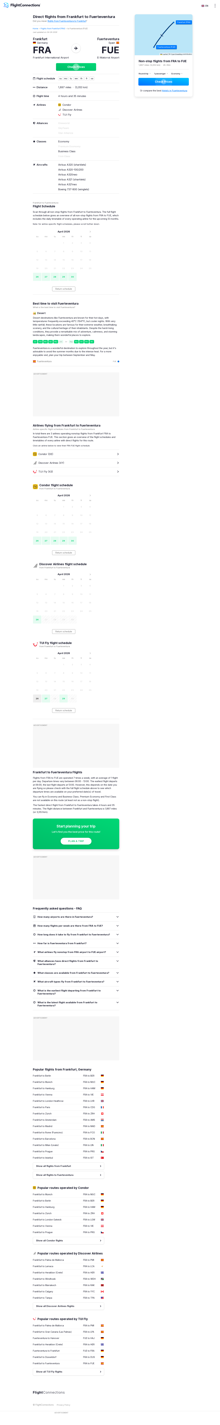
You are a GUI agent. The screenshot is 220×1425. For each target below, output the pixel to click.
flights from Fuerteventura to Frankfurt (67, 21)
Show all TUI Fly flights (49, 1371)
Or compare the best (163, 90)
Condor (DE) (43, 454)
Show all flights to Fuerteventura (54, 1174)
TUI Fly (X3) (43, 472)
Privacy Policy (63, 1405)
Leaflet (164, 54)
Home (35, 28)
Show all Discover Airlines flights (55, 1306)
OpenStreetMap (177, 54)
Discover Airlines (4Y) (48, 463)
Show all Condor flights (49, 1240)
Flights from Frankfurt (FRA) (53, 28)
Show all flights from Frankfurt (53, 1166)
